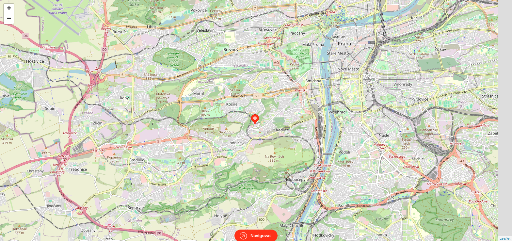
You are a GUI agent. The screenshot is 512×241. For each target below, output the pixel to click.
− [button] (9, 19)
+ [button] (9, 9)
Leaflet (505, 232)
